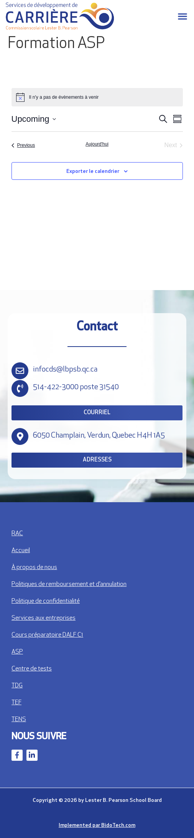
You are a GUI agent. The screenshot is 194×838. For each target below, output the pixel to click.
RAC (17, 534)
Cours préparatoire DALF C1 (47, 635)
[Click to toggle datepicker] (34, 119)
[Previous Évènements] (23, 145)
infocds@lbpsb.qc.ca (65, 369)
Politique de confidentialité (46, 601)
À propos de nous (34, 567)
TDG (17, 686)
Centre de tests (32, 669)
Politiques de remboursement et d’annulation (69, 584)
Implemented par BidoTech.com (97, 825)
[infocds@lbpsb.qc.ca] (20, 370)
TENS (19, 720)
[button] (182, 15)
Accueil (21, 551)
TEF (16, 703)
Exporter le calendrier (92, 171)
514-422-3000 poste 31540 (76, 387)
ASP (17, 652)
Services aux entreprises (44, 618)
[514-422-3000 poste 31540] (20, 388)
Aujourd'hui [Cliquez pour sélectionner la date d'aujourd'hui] (97, 144)
